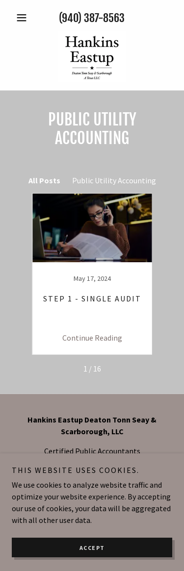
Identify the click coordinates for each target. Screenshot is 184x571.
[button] (24, 17)
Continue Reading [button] (92, 338)
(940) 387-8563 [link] (92, 18)
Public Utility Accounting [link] (114, 180)
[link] (92, 56)
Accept (92, 547)
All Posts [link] (44, 180)
